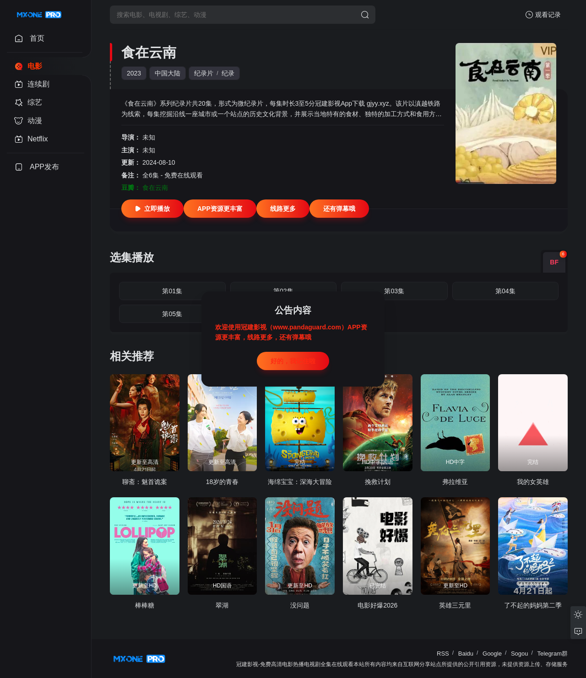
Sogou (519, 653)
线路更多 (283, 208)
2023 (134, 73)
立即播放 (152, 208)
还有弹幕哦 (339, 208)
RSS (443, 653)
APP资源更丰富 (220, 208)
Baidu (465, 653)
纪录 (228, 73)
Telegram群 (552, 653)
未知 (148, 137)
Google (492, 653)
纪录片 (203, 73)
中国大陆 (167, 73)
